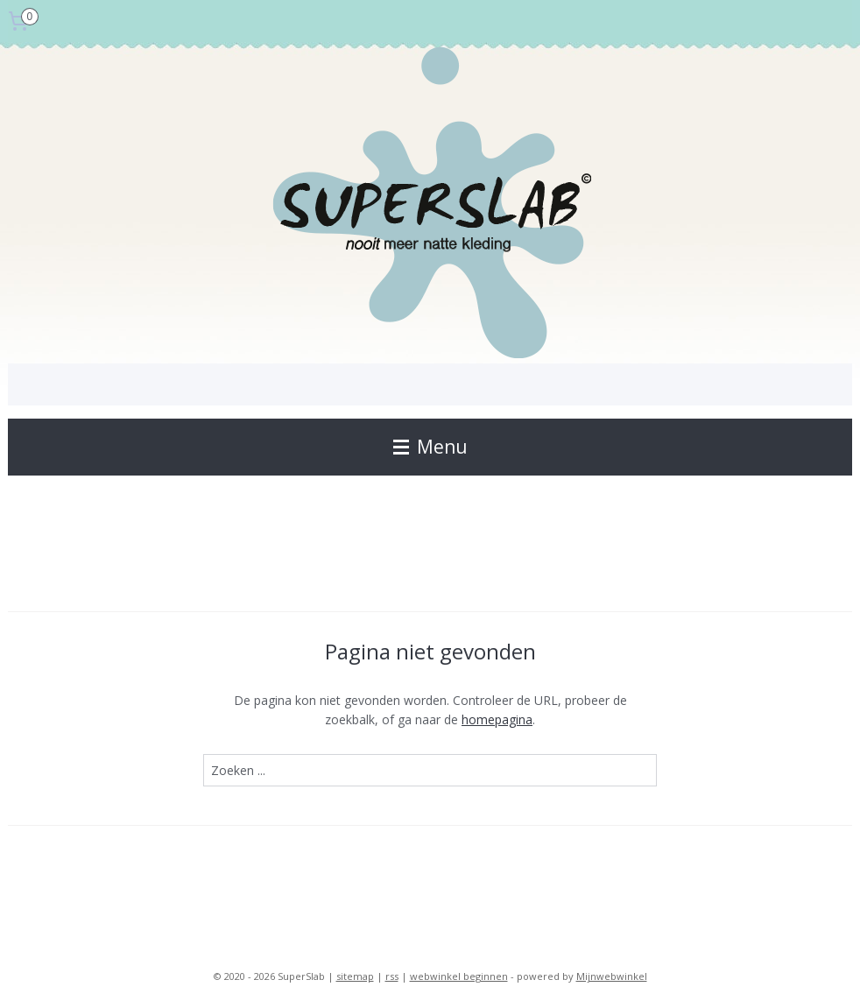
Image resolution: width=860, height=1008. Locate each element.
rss (391, 976)
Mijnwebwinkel (611, 976)
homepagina (497, 719)
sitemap (355, 976)
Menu (430, 446)
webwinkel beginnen (459, 976)
